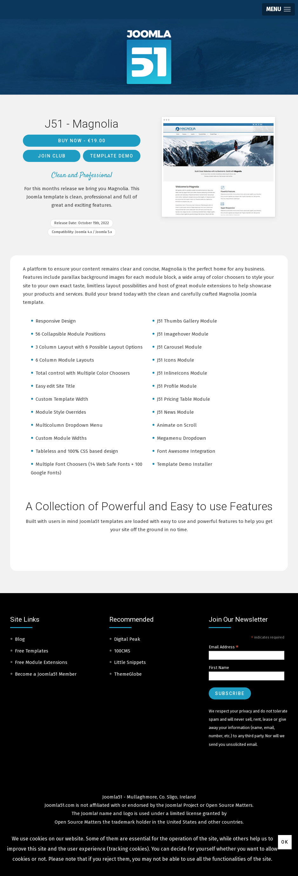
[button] (278, 9)
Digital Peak (127, 639)
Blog (20, 639)
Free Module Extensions (41, 662)
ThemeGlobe (128, 674)
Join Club (52, 155)
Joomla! (89, 813)
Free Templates (31, 651)
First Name (219, 667)
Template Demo (111, 155)
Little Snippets (130, 662)
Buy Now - (81, 140)
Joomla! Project (181, 805)
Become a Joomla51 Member (46, 674)
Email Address (224, 647)
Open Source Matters (229, 805)
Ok (284, 842)
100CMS (122, 651)
